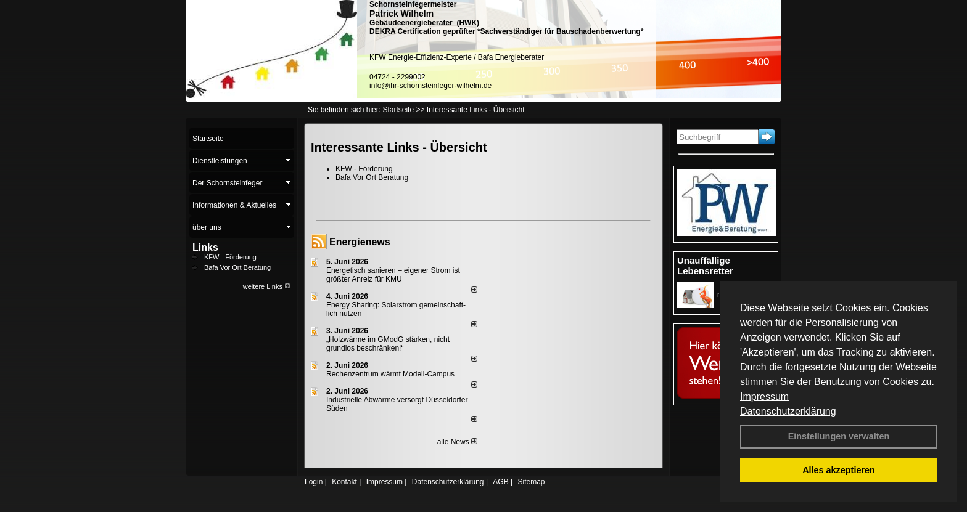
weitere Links (266, 286)
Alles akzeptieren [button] (838, 470)
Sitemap (531, 481)
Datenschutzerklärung (788, 411)
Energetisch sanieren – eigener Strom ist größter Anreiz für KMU (393, 274)
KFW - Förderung (230, 257)
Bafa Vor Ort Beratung (237, 267)
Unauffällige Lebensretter (705, 265)
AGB (500, 481)
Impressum (764, 396)
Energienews (359, 242)
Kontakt (344, 481)
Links (205, 247)
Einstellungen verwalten (839, 436)
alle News (457, 441)
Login (314, 481)
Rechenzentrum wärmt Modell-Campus (390, 374)
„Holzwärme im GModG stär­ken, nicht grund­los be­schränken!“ (388, 343)
